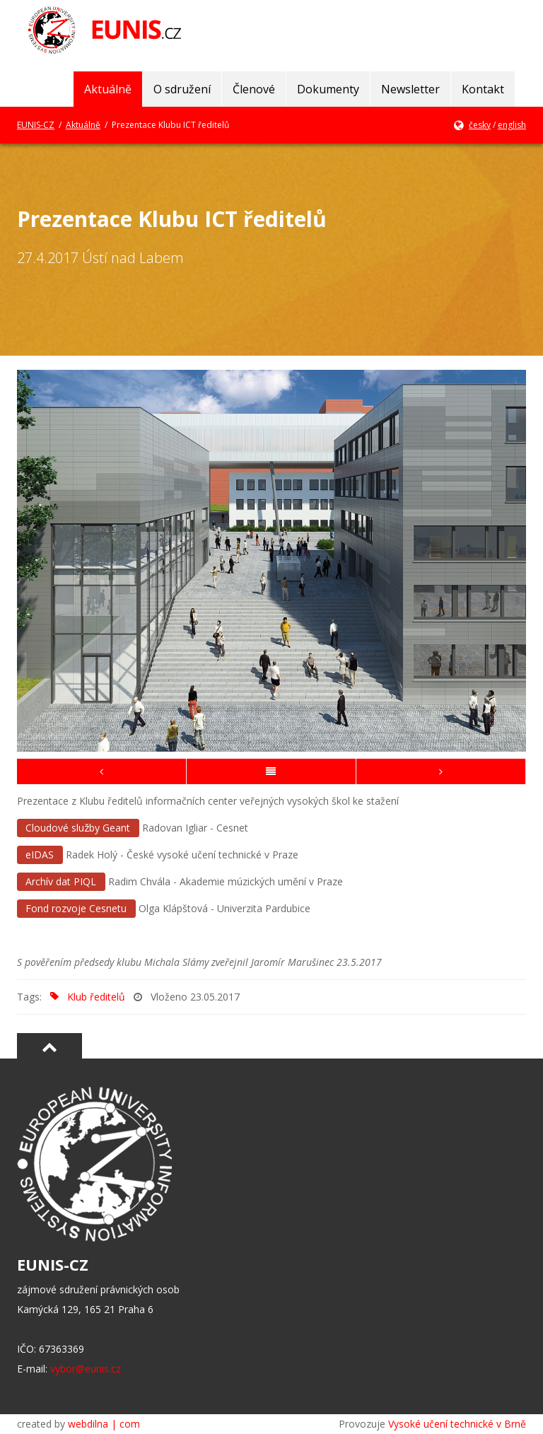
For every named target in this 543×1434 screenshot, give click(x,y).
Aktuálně (108, 89)
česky (480, 125)
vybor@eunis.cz (85, 1368)
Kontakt (483, 89)
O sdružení (182, 89)
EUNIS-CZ (35, 125)
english (512, 125)
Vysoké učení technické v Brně (457, 1423)
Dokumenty (328, 89)
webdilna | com (104, 1423)
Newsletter (410, 89)
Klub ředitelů (85, 996)
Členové (254, 89)
